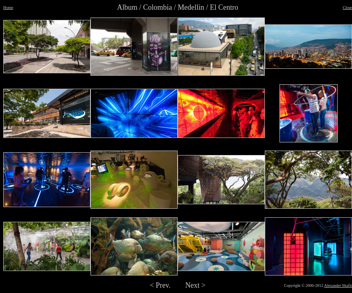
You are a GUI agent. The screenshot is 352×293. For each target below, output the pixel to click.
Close (347, 7)
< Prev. (160, 285)
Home (8, 7)
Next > (195, 285)
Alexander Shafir (338, 285)
